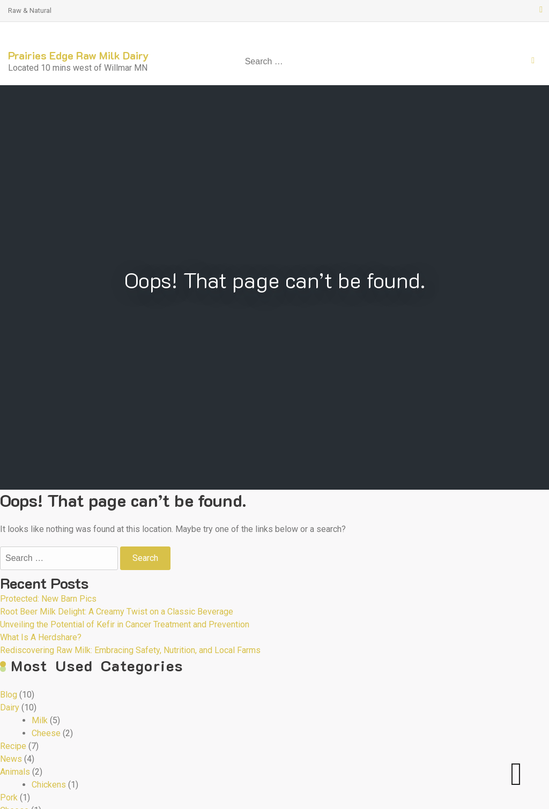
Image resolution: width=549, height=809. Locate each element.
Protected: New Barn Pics (48, 599)
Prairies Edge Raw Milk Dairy (78, 55)
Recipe (13, 746)
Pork (9, 797)
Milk (40, 720)
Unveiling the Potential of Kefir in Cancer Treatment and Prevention (124, 624)
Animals (15, 772)
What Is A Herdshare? (40, 637)
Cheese (46, 733)
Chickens (49, 785)
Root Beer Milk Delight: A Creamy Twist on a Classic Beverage (116, 611)
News (11, 759)
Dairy (9, 707)
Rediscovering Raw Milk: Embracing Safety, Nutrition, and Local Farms (130, 650)
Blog (8, 695)
